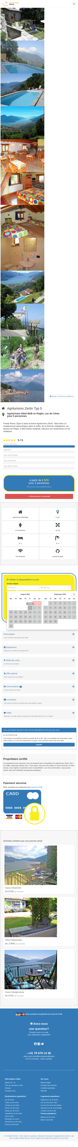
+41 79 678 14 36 (39, 1053)
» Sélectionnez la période (39, 496)
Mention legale (46, 1082)
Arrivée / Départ (12, 584)
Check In (13, 588)
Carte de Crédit (37, 787)
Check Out (46, 588)
